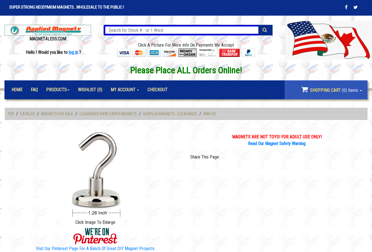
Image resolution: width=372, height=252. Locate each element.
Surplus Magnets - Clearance (170, 114)
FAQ (34, 89)
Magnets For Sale (57, 114)
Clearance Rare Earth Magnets (108, 114)
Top (11, 114)
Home (16, 89)
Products (56, 89)
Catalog (27, 114)
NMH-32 (209, 114)
